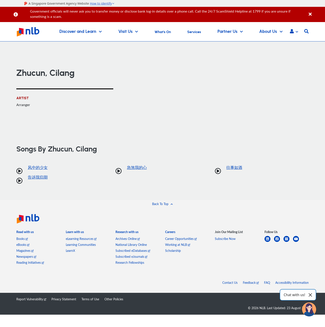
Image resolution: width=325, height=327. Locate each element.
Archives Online (127, 239)
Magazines (25, 251)
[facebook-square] (278, 241)
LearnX (70, 251)
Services (194, 32)
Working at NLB (177, 245)
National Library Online (131, 245)
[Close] (316, 12)
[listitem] (25, 233)
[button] (294, 31)
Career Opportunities (181, 239)
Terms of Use (90, 299)
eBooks (22, 245)
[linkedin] (269, 241)
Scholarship (173, 251)
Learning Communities (81, 245)
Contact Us (230, 282)
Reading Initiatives (30, 262)
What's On (163, 32)
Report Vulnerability (31, 299)
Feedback (251, 282)
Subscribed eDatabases (132, 251)
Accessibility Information (292, 282)
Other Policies (113, 299)
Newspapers (26, 256)
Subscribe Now (225, 239)
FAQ (267, 282)
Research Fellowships (129, 262)
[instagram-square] (288, 241)
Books (22, 239)
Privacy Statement (63, 299)
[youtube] (297, 241)
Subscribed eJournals (131, 256)
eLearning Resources (81, 239)
